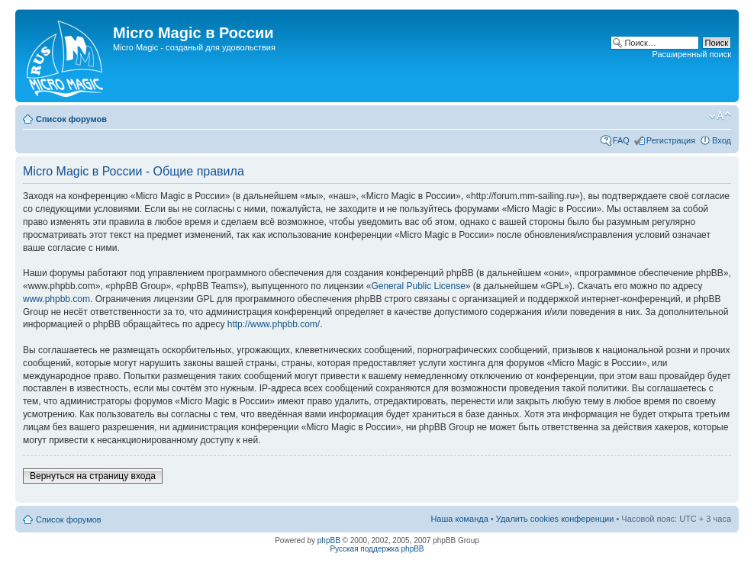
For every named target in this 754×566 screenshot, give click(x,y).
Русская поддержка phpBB (377, 549)
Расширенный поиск (691, 54)
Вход (721, 140)
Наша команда (459, 518)
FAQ (621, 140)
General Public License (418, 286)
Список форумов (71, 119)
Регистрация (670, 140)
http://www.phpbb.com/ (273, 324)
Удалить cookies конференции (555, 518)
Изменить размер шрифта (720, 116)
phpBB (328, 540)
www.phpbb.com (56, 299)
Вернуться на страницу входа (93, 476)
